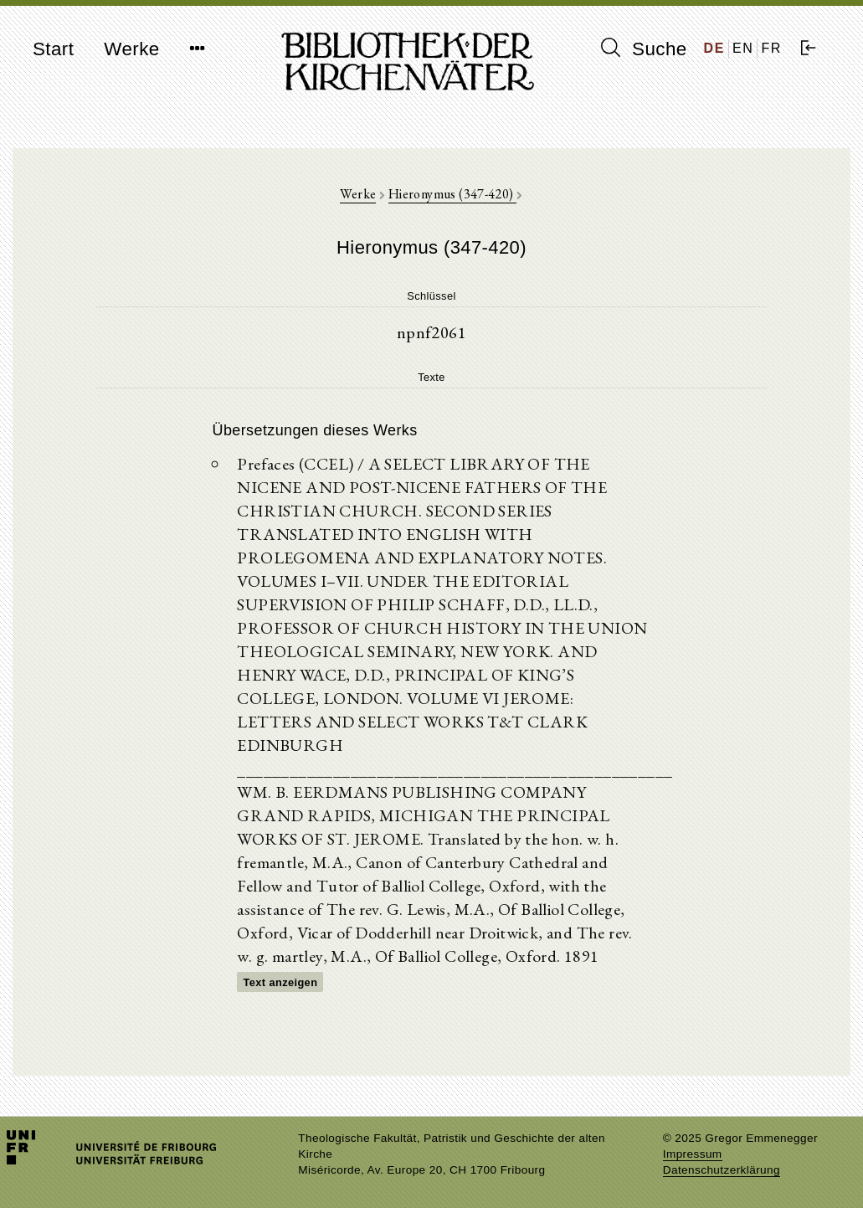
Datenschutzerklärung (721, 1170)
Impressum (692, 1154)
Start (53, 49)
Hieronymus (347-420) (452, 194)
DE (714, 48)
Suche (643, 48)
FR (771, 48)
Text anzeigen (280, 982)
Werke (131, 49)
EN (742, 48)
